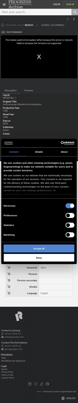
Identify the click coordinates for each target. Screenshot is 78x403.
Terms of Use (7, 375)
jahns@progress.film (11, 349)
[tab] (10, 91)
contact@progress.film (12, 337)
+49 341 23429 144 (11, 346)
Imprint (4, 369)
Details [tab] (39, 151)
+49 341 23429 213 (11, 333)
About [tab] (64, 151)
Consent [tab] (14, 151)
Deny (39, 257)
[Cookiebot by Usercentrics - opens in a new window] (60, 143)
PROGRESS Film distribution (13, 361)
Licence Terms (7, 378)
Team (3, 358)
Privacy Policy (7, 372)
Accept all (39, 248)
